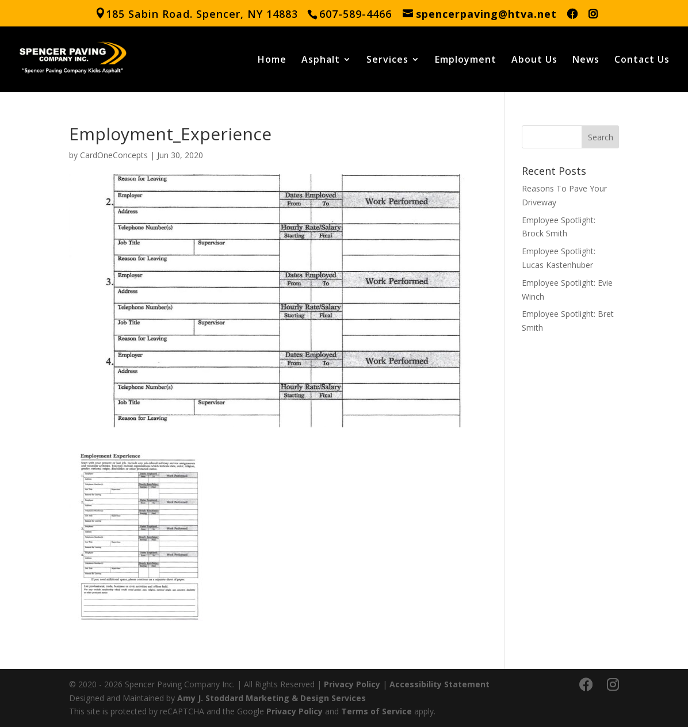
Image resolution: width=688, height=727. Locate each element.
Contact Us (642, 60)
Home (272, 60)
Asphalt (320, 60)
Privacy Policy (352, 684)
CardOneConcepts (114, 155)
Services (387, 60)
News (585, 60)
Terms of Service (376, 711)
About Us (534, 60)
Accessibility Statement (439, 684)
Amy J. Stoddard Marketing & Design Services (271, 697)
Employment (465, 60)
